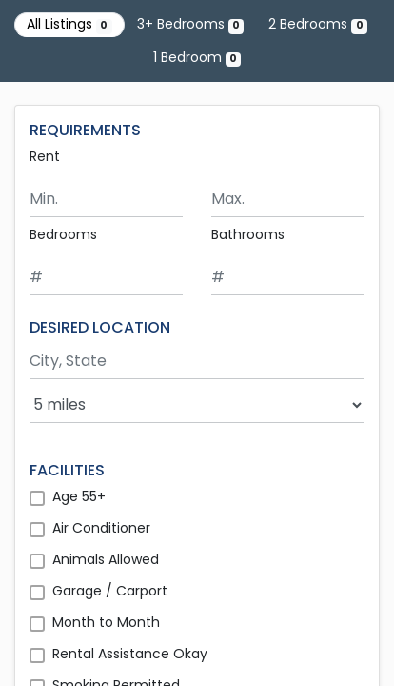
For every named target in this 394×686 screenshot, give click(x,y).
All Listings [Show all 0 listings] (69, 23)
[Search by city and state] (197, 361)
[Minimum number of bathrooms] (287, 277)
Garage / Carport (109, 590)
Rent (45, 156)
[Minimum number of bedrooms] (106, 277)
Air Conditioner (101, 527)
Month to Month (106, 622)
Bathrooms (248, 234)
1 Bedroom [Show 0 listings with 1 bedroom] (197, 57)
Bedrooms (63, 234)
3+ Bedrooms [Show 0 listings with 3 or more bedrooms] (190, 23)
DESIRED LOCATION (100, 327)
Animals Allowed (105, 559)
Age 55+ (79, 496)
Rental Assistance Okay (129, 653)
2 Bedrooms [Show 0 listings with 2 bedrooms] (317, 23)
